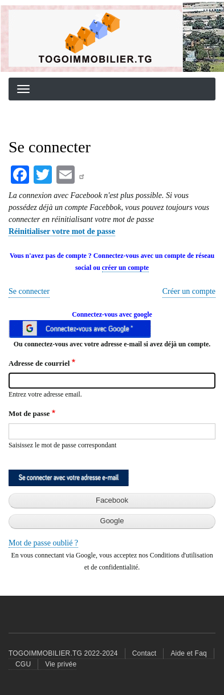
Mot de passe (29, 413)
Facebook (112, 500)
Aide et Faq (188, 653)
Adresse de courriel (39, 363)
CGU (23, 664)
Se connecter (29, 291)
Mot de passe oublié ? (43, 543)
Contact (144, 653)
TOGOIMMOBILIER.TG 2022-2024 (63, 653)
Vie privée (60, 664)
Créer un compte (188, 291)
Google (112, 520)
